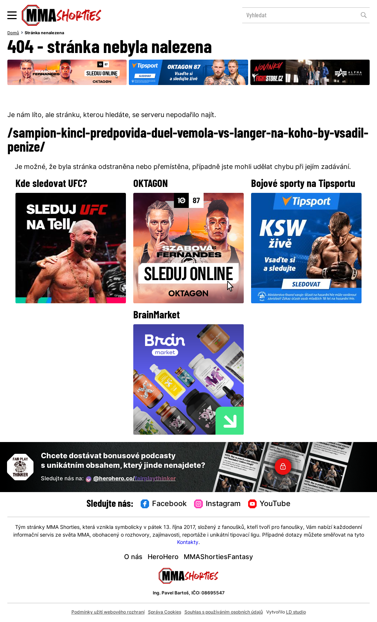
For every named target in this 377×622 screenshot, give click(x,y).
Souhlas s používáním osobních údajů (223, 612)
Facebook (164, 504)
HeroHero (163, 557)
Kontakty (187, 542)
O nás (133, 557)
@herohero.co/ (131, 479)
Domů (13, 33)
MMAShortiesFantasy (218, 557)
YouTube (269, 504)
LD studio (296, 612)
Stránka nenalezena (44, 33)
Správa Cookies (164, 612)
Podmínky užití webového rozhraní (108, 612)
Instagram (217, 504)
